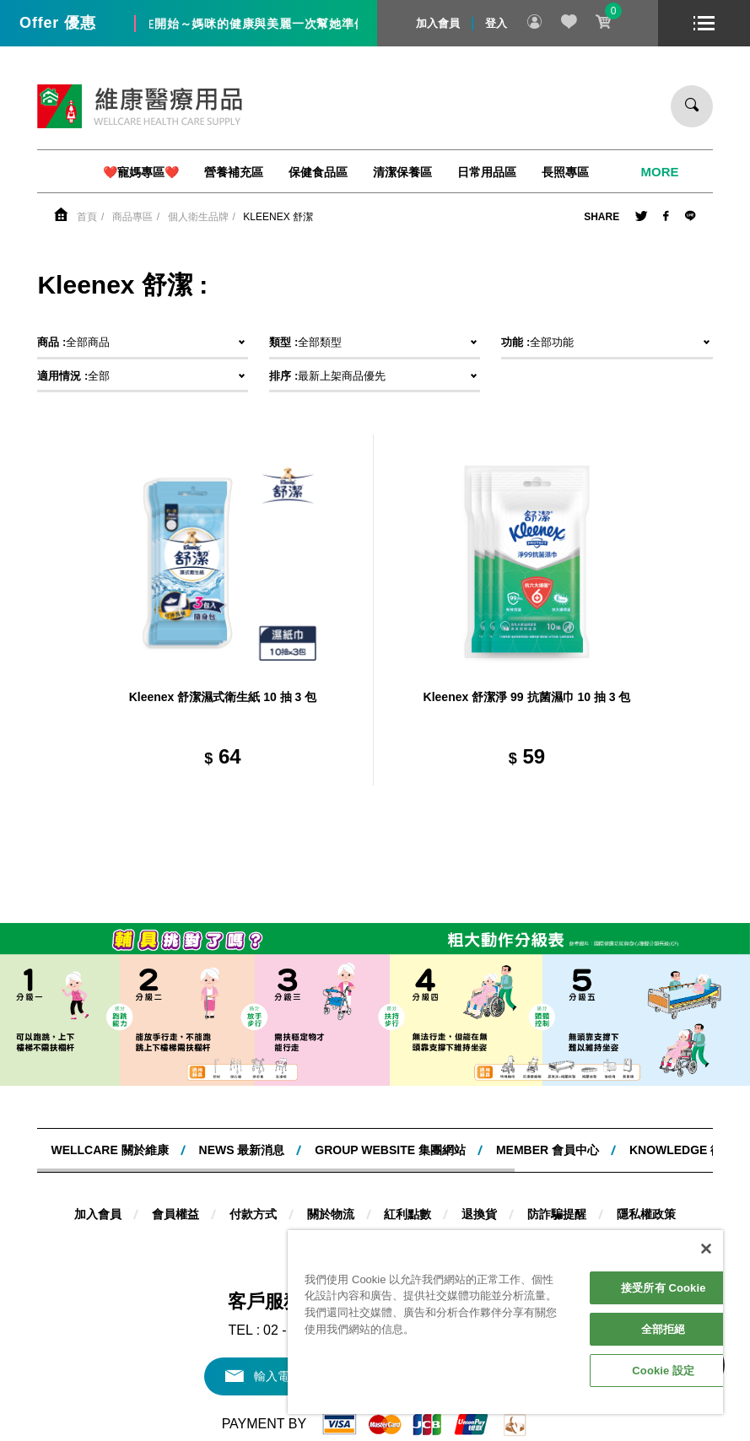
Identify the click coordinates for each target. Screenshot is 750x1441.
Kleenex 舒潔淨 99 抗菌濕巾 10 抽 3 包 (527, 697)
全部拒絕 (663, 1329)
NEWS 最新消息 (242, 1150)
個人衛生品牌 (198, 217)
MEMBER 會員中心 (547, 1150)
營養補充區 (233, 172)
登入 (496, 23)
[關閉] (706, 1249)
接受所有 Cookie (663, 1288)
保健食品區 (318, 172)
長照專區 (565, 172)
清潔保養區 (402, 172)
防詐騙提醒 (556, 1214)
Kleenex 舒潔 (278, 217)
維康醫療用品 (139, 106)
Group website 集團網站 (390, 1150)
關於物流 (330, 1214)
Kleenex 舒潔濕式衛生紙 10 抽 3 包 (223, 697)
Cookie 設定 (663, 1370)
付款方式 (253, 1214)
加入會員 (438, 23)
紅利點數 (407, 1214)
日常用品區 (486, 172)
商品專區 (132, 217)
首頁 (87, 217)
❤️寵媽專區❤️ (141, 172)
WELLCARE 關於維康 (109, 1150)
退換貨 (479, 1214)
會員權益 (175, 1214)
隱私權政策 (646, 1214)
